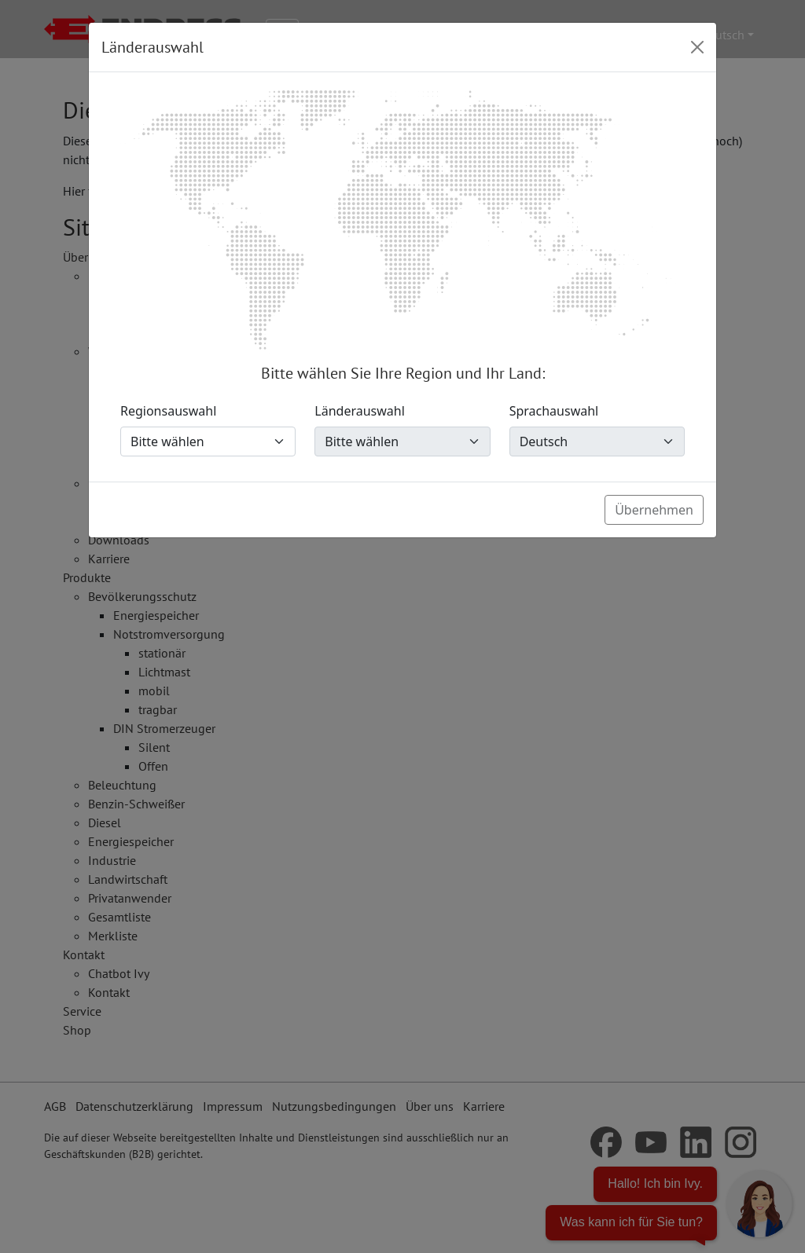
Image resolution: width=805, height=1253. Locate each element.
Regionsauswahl (168, 410)
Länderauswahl (359, 410)
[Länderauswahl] (402, 441)
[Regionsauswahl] (208, 441)
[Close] (697, 47)
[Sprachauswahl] (597, 441)
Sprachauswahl (554, 410)
